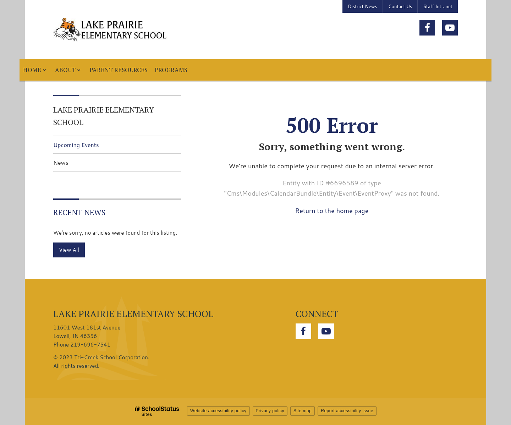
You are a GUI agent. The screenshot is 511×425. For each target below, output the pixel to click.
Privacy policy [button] (270, 410)
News (60, 162)
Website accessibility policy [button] (218, 410)
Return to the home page (332, 210)
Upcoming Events (76, 145)
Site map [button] (302, 410)
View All (69, 250)
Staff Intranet (437, 6)
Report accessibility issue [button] (347, 410)
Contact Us (400, 6)
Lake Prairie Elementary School (103, 115)
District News (362, 6)
